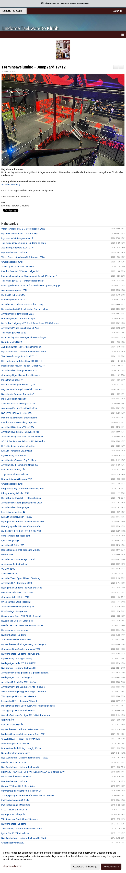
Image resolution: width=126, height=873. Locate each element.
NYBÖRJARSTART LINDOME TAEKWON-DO (22, 625)
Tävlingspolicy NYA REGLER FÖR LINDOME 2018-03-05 (27, 795)
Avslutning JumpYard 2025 (14, 290)
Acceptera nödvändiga (85, 866)
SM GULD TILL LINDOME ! (13, 295)
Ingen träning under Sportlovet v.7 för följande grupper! (28, 706)
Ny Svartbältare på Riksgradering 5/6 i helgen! (23, 644)
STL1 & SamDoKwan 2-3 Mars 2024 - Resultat (23, 441)
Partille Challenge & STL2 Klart (15, 800)
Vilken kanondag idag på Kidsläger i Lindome (23, 691)
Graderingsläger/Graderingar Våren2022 (20, 649)
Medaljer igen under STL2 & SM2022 (19, 663)
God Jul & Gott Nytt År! (12, 724)
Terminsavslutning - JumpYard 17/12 (33, 67)
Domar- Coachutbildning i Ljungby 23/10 (21, 748)
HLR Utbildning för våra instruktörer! (18, 446)
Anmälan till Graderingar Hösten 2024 (19, 370)
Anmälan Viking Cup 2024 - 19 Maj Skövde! (22, 436)
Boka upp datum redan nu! (14, 399)
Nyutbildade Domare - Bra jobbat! (17, 394)
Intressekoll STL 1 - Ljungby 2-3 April (19, 701)
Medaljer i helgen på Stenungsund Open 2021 (23, 734)
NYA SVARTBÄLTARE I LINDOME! (17, 592)
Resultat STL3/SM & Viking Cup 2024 (19, 422)
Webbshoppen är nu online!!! (15, 743)
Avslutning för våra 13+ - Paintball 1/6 (19, 408)
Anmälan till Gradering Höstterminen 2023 (21, 502)
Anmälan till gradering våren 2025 (17, 314)
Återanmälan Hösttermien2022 (16, 639)
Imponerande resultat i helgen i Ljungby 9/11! (23, 365)
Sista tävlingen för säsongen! (15, 535)
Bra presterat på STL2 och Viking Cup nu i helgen (25, 309)
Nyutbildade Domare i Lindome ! (17, 620)
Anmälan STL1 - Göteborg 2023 (16, 583)
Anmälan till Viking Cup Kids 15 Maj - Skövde (23, 687)
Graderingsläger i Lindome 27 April (18, 318)
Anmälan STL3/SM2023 (12, 545)
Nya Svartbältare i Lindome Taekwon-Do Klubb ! (24, 351)
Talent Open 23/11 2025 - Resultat (17, 266)
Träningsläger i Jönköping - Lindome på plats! (23, 243)
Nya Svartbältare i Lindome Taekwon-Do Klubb (24, 838)
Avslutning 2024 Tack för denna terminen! (21, 347)
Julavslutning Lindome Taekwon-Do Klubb (21, 828)
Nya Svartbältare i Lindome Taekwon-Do (20, 767)
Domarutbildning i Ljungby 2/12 (16, 479)
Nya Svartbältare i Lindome (14, 252)
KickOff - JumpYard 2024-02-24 (16, 450)
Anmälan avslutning (10, 184)
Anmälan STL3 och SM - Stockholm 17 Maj (22, 304)
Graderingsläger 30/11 (12, 262)
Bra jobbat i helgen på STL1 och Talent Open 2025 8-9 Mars (30, 323)
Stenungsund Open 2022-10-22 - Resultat (21, 616)
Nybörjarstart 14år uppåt (13, 814)
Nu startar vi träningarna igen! (15, 753)
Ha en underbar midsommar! (15, 630)
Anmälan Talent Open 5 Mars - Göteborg (20, 578)
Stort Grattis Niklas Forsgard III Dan (18, 403)
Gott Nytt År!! (7, 720)
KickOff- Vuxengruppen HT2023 (16, 517)
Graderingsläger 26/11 (12, 484)
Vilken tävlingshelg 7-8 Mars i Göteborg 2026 (23, 229)
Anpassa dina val (12, 866)
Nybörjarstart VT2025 (11, 342)
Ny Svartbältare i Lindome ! (14, 635)
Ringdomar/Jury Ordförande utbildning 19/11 (23, 488)
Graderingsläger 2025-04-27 (14, 299)
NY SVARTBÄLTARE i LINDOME (16, 776)
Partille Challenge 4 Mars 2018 (15, 805)
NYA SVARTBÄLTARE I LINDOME (16, 413)
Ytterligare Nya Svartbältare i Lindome (19, 819)
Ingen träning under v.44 (12, 380)
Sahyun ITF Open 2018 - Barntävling (18, 786)
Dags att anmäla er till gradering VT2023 (20, 550)
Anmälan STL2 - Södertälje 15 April (18, 559)
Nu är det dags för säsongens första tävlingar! (23, 337)
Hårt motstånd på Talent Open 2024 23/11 (21, 361)
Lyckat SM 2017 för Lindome (15, 833)
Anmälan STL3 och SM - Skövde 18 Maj (20, 432)
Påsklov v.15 (7, 554)
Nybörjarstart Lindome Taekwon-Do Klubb (21, 587)
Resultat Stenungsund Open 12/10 (18, 384)
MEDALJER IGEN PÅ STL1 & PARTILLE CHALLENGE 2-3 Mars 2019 (32, 772)
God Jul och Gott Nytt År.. (13, 469)
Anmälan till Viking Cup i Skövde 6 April (20, 328)
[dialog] (63, 859)
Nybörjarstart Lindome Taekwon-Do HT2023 (22, 521)
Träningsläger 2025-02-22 (13, 332)
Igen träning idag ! (10, 540)
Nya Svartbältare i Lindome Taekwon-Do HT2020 (24, 757)
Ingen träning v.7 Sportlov (13, 455)
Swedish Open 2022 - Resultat (15, 602)
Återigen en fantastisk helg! (14, 564)
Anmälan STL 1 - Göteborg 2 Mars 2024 (20, 465)
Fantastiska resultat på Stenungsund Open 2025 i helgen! (29, 276)
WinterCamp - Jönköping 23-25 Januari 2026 (22, 257)
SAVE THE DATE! (9, 573)
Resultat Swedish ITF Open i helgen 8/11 (20, 271)
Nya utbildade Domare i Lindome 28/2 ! (20, 233)
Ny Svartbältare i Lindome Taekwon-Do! (20, 654)
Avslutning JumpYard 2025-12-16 (17, 247)
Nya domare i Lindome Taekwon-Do (18, 668)
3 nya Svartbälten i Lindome (14, 474)
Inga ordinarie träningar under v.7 (17, 238)
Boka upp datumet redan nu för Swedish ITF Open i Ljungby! (30, 285)
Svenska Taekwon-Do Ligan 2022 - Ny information (25, 715)
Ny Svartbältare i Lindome (13, 824)
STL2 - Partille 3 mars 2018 (14, 809)
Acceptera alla (111, 866)
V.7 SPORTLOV (8, 569)
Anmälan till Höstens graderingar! (17, 606)
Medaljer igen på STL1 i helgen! (16, 677)
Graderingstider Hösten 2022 (15, 597)
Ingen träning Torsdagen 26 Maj (16, 658)
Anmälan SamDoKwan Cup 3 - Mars (18, 460)
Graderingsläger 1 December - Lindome (20, 375)
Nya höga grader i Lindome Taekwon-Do (21, 526)
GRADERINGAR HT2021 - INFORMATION (20, 739)
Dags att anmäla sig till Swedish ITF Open (21, 389)
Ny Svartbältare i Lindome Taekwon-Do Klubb (23, 729)
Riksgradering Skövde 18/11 (15, 493)
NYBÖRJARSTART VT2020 (13, 762)
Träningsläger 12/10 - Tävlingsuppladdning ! (22, 280)
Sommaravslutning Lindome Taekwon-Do (21, 791)
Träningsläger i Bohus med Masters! (18, 696)
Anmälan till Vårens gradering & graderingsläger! (25, 672)
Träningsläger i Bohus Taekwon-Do (18, 710)
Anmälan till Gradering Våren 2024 (17, 427)
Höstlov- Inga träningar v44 (14, 611)
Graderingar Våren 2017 (12, 842)
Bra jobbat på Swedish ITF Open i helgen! (21, 498)
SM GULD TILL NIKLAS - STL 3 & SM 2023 (21, 531)
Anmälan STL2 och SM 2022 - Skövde (19, 682)
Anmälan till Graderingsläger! (15, 507)
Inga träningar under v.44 (13, 512)
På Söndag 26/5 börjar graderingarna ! (19, 417)
